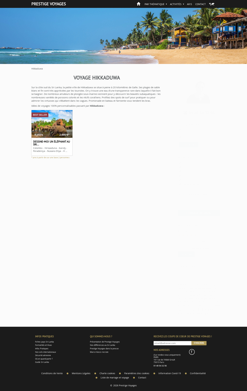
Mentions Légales (81, 373)
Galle (172, 288)
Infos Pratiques (41, 348)
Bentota (209, 298)
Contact (200, 4)
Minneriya (175, 305)
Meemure (203, 288)
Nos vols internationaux (45, 352)
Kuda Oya (185, 305)
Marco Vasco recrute (99, 352)
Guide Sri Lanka (42, 362)
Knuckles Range (184, 288)
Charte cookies (107, 373)
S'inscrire (199, 343)
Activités (176, 4)
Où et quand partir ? (44, 358)
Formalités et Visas (43, 345)
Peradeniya (184, 285)
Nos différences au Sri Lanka (102, 345)
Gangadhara (198, 298)
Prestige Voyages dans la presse (104, 348)
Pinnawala (201, 291)
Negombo (194, 305)
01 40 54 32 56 (194, 112)
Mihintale (194, 284)
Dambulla (174, 298)
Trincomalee (205, 305)
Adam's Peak (177, 313)
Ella (202, 284)
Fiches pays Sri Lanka (44, 341)
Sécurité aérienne (43, 355)
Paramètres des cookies (136, 373)
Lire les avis (178, 254)
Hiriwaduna (191, 292)
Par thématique (154, 4)
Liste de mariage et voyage (115, 377)
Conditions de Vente (52, 373)
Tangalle (185, 294)
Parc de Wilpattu (179, 301)
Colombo (197, 309)
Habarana (173, 292)
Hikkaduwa (185, 298)
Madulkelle (175, 310)
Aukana (182, 291)
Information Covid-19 (169, 373)
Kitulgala (185, 309)
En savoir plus (180, 144)
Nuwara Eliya (193, 313)
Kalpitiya (205, 301)
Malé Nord (194, 301)
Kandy (174, 284)
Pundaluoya (197, 294)
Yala (195, 288)
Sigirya (207, 284)
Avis (189, 4)
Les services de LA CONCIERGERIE (193, 184)
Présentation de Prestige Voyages (105, 341)
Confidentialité (198, 373)
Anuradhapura (175, 295)
